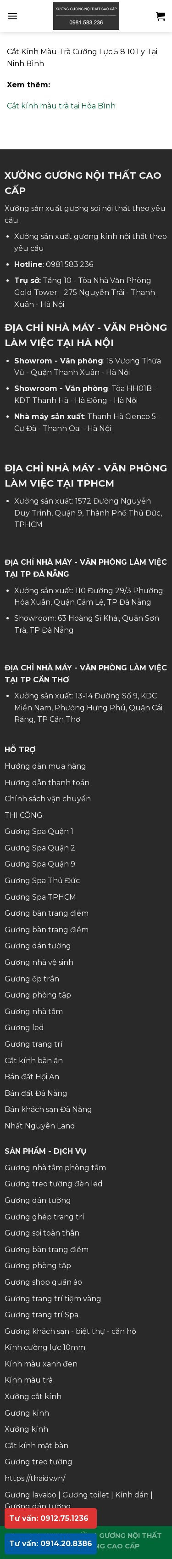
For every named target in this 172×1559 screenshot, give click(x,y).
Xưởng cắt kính (33, 1396)
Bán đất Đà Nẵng (36, 1093)
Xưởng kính (26, 1429)
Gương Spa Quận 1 (39, 831)
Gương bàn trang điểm (47, 913)
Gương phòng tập (38, 995)
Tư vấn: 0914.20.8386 (50, 1543)
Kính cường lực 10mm (45, 1347)
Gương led (24, 1027)
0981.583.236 (69, 264)
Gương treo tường (38, 1461)
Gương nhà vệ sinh (39, 962)
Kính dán (132, 1495)
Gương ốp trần (32, 979)
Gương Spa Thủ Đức (42, 880)
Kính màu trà (29, 1380)
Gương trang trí (34, 1044)
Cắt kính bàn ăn (34, 1060)
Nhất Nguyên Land (40, 1126)
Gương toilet (85, 1495)
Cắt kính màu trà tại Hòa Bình (61, 106)
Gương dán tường (38, 945)
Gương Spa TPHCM (40, 897)
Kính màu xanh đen (41, 1364)
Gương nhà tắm (34, 1011)
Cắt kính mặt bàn (36, 1445)
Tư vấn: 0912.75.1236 (49, 1518)
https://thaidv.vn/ (35, 1478)
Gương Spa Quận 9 (40, 864)
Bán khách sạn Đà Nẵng (48, 1109)
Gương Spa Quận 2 (40, 848)
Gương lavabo (30, 1495)
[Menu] (12, 16)
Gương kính (27, 1413)
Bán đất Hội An (32, 1076)
